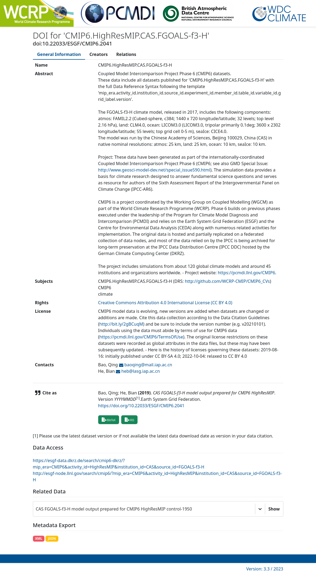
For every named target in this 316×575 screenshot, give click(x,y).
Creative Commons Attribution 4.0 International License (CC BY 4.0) (165, 303)
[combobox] (36, 509)
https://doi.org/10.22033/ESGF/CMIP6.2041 (141, 406)
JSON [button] (52, 538)
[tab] (59, 54)
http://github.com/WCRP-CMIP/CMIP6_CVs (227, 281)
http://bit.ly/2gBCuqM (121, 324)
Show (274, 509)
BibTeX (109, 419)
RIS (129, 419)
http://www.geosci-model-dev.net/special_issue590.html (154, 170)
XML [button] (38, 538)
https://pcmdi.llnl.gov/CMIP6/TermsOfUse (141, 337)
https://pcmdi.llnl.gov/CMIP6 (246, 273)
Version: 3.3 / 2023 (264, 569)
